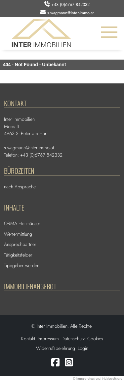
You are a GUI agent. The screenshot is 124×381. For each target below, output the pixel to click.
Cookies (95, 338)
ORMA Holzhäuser (22, 223)
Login (83, 348)
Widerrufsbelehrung (55, 348)
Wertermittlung (18, 234)
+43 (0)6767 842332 (70, 4)
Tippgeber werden (21, 265)
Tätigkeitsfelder (18, 255)
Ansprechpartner (20, 244)
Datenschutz (73, 338)
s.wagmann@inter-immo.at (70, 13)
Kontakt (28, 338)
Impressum (48, 338)
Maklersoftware (112, 378)
